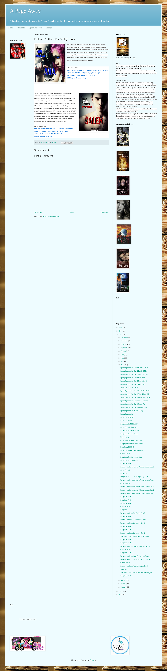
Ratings (49, 28)
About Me (21, 28)
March (123, 580)
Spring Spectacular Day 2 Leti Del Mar (133, 371)
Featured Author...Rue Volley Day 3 (132, 523)
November (124, 341)
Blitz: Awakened (126, 420)
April (123, 365)
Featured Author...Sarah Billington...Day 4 (134, 556)
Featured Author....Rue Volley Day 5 (132, 513)
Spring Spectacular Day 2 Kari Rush (132, 378)
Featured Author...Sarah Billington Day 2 (134, 566)
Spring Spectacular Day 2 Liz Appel (132, 384)
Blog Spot (123, 473)
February (124, 584)
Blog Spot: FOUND (127, 417)
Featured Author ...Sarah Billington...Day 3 (135, 559)
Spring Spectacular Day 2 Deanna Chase (134, 368)
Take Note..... (124, 569)
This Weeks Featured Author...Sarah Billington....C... (138, 573)
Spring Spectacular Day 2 (129, 387)
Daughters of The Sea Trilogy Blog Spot (134, 477)
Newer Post (38, 212)
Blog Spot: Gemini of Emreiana (131, 457)
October (124, 344)
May (122, 361)
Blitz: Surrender (125, 437)
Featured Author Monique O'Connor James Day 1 (137, 493)
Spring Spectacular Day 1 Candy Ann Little (135, 391)
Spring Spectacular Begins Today (131, 411)
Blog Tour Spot (125, 463)
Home (10, 28)
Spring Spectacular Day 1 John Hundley (134, 401)
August (123, 351)
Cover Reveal (125, 454)
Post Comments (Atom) (51, 216)
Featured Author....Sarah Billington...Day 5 (135, 546)
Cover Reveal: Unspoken (128, 427)
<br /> (19, 77)
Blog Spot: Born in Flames (129, 434)
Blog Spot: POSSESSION (129, 424)
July (122, 354)
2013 (121, 334)
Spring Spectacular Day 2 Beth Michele (133, 381)
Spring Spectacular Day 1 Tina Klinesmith (134, 394)
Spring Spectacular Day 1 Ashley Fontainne (135, 397)
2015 (121, 327)
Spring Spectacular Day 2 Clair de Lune (134, 374)
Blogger (92, 660)
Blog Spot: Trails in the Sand (130, 430)
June (122, 358)
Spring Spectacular (126, 414)
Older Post (104, 212)
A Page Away (25, 11)
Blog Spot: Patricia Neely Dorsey (131, 450)
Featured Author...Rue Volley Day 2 (132, 533)
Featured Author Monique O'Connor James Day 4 (137, 480)
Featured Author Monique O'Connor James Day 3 (137, 487)
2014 (121, 331)
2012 (121, 591)
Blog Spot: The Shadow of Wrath (131, 444)
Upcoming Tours (35, 28)
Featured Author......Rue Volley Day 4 (133, 520)
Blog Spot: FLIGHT (127, 447)
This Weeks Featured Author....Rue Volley (134, 536)
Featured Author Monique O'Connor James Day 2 (137, 490)
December (124, 337)
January (123, 587)
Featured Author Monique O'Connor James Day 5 (137, 467)
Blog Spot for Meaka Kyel (129, 460)
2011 (121, 595)
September (124, 348)
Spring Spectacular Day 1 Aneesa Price (133, 407)
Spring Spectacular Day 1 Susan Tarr (132, 404)
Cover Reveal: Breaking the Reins (132, 440)
